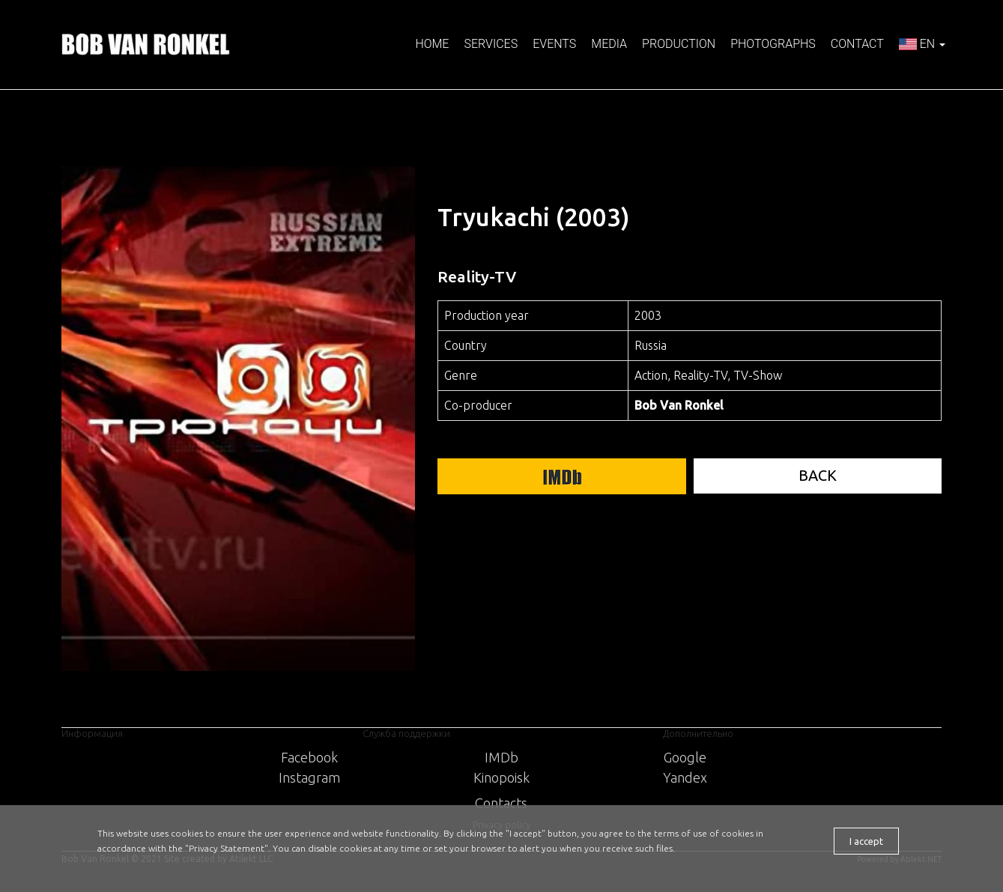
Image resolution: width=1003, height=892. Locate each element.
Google (685, 757)
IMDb (501, 757)
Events (554, 44)
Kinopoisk (501, 777)
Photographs (773, 44)
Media (609, 44)
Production (678, 44)
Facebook (309, 757)
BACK (818, 475)
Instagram (309, 777)
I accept (866, 841)
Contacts (501, 802)
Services (491, 44)
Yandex (685, 777)
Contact (857, 44)
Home (432, 44)
